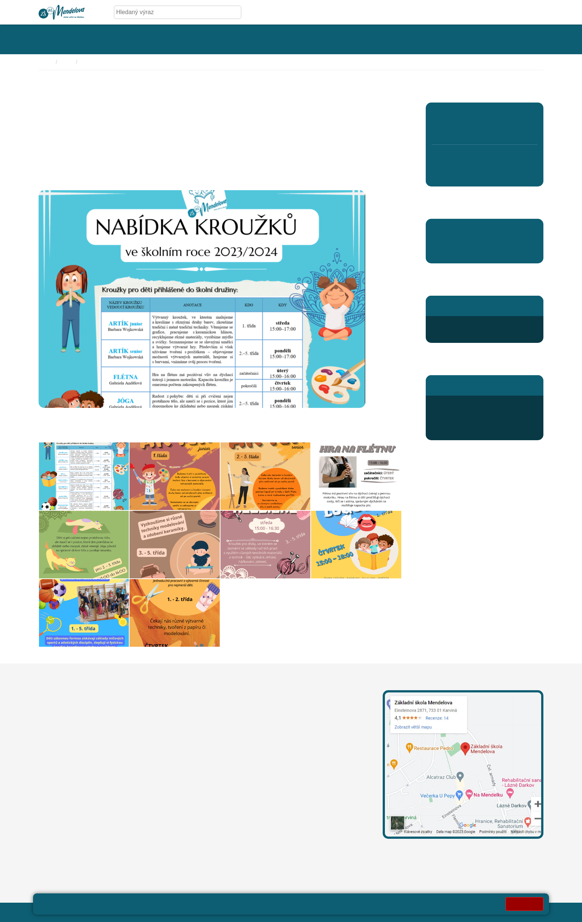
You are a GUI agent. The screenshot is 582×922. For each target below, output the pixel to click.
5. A (526, 114)
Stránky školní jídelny (460, 385)
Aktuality (444, 253)
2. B (463, 130)
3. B (484, 130)
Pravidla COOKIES (340, 912)
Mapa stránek (182, 912)
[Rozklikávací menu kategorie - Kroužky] (364, 39)
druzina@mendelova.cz (471, 334)
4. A (505, 114)
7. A (463, 158)
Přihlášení (453, 431)
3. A (484, 114)
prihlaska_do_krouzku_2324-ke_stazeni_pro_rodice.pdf (111, 430)
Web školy (529, 912)
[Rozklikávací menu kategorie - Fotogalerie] (225, 39)
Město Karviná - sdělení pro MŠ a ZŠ (121, 843)
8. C (484, 158)
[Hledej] (234, 12)
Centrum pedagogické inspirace (473, 241)
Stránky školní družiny (461, 305)
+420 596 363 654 (464, 325)
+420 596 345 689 (464, 404)
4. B (505, 130)
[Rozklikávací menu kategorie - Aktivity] (297, 39)
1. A (442, 114)
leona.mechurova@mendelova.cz (254, 717)
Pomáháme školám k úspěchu (471, 229)
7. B (463, 174)
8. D (484, 174)
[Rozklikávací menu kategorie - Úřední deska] (146, 39)
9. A (505, 158)
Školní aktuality (99, 62)
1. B (441, 130)
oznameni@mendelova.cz (73, 815)
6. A (442, 158)
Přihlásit (215, 912)
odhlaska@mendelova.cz (473, 413)
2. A (463, 114)
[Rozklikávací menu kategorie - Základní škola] (62, 39)
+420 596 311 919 (234, 752)
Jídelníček (453, 422)
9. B (505, 174)
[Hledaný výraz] (172, 12)
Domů (45, 62)
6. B (441, 174)
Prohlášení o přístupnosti (264, 912)
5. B (526, 130)
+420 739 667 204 (286, 752)
